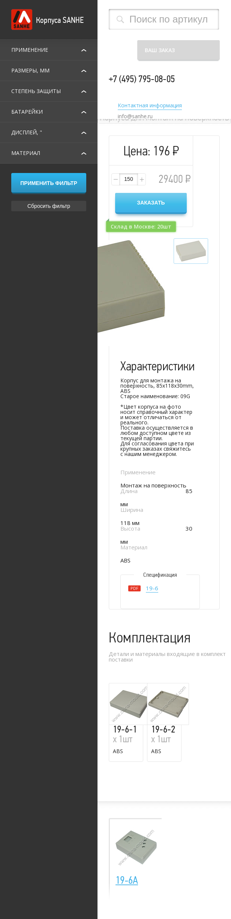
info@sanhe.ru (135, 116)
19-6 (152, 588)
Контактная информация (150, 106)
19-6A (127, 880)
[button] (141, 179)
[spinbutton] (128, 179)
